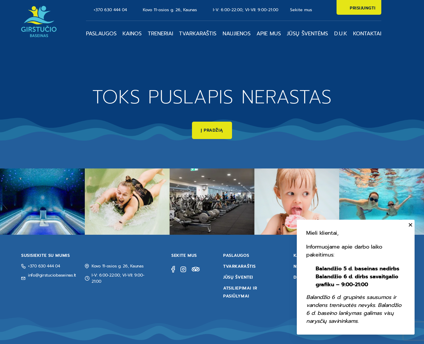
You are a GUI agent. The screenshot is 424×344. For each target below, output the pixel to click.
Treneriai (160, 33)
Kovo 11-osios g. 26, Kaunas (170, 10)
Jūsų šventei (238, 277)
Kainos (132, 33)
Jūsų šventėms (307, 33)
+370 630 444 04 (110, 10)
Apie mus (268, 33)
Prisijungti (362, 8)
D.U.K (340, 33)
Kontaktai (367, 33)
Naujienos (237, 33)
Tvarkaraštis (197, 33)
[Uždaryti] (409, 225)
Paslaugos (101, 33)
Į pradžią (212, 130)
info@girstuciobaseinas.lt (52, 275)
